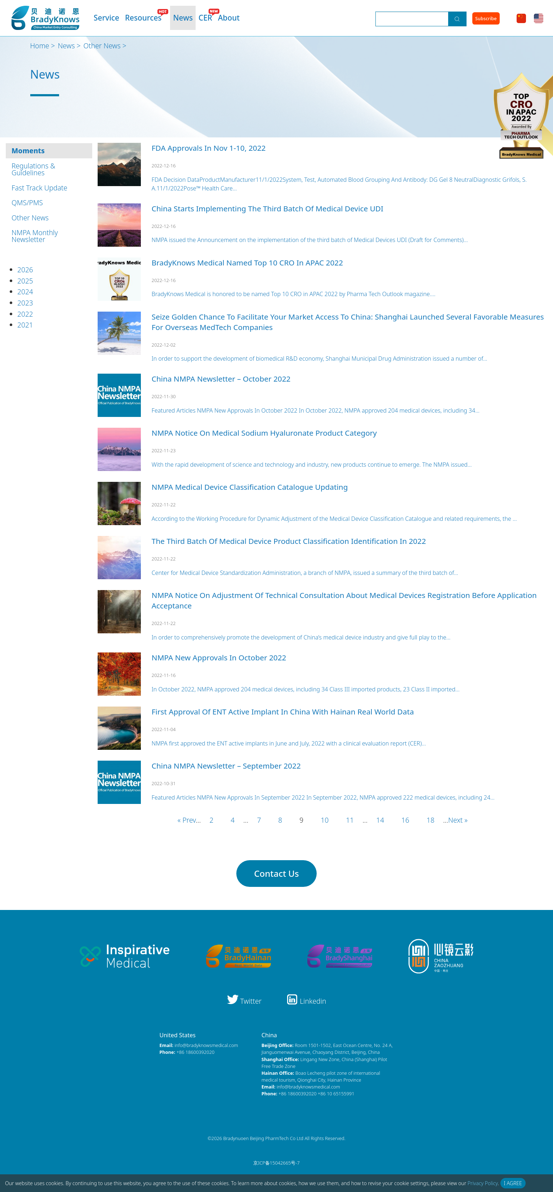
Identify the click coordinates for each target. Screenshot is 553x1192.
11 (350, 820)
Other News (102, 45)
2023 (25, 303)
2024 (25, 291)
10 (325, 820)
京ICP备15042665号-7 (276, 1163)
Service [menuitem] (106, 18)
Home (39, 45)
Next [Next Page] (455, 820)
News (66, 45)
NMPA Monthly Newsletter (35, 236)
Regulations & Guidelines (33, 169)
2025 (25, 281)
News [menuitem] (183, 18)
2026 (25, 269)
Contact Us (276, 873)
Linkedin (306, 1001)
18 (430, 820)
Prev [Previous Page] (189, 820)
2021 (25, 325)
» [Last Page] (465, 820)
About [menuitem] (229, 18)
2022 (25, 314)
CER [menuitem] (205, 18)
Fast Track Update (39, 188)
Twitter (245, 1001)
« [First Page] (180, 820)
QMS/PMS (27, 202)
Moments (28, 150)
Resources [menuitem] (143, 18)
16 (405, 820)
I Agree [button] (513, 1183)
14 (380, 820)
